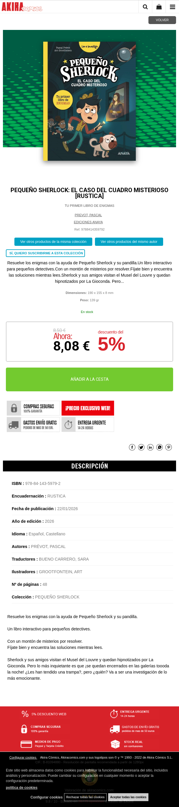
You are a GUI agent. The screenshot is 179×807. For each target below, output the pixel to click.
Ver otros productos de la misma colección (53, 242)
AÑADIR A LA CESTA (90, 379)
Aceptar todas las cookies (128, 797)
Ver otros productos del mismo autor (129, 242)
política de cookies (21, 788)
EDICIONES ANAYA (88, 222)
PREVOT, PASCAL (88, 215)
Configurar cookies (23, 757)
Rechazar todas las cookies (85, 797)
